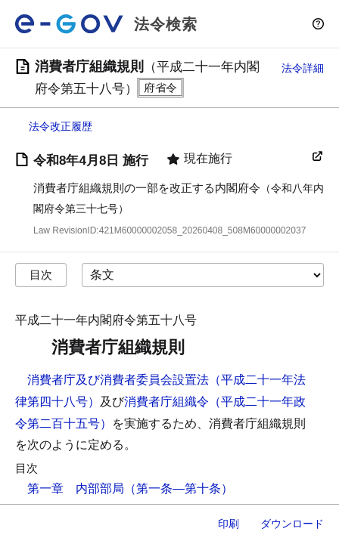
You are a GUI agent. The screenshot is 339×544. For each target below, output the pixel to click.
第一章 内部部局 (75, 488)
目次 (41, 274)
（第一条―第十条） (178, 488)
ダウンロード (292, 524)
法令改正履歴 (60, 126)
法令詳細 (302, 68)
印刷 (228, 524)
